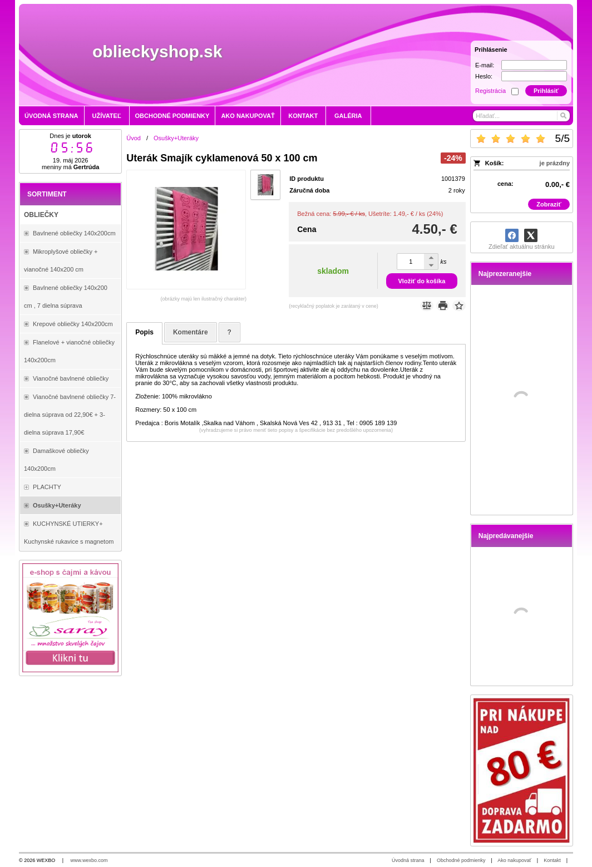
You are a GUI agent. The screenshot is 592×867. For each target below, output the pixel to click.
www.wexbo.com (89, 860)
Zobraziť (548, 204)
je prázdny (555, 163)
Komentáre (190, 332)
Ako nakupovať (514, 860)
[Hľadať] (563, 115)
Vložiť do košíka (422, 281)
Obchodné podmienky (461, 860)
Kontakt (552, 860)
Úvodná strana (408, 860)
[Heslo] (534, 76)
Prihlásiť (546, 90)
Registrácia (490, 90)
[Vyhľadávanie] (521, 115)
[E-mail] (534, 65)
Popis (144, 332)
